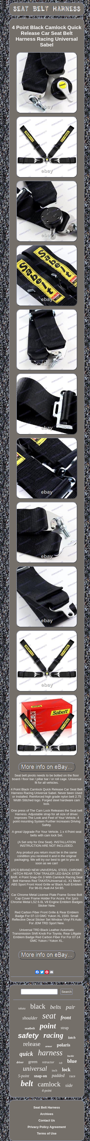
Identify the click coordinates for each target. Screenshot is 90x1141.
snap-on (40, 1076)
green (32, 1061)
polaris (63, 1044)
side (69, 1085)
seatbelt (30, 1028)
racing (53, 1035)
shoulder (29, 1018)
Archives (46, 1114)
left (60, 1062)
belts (55, 1007)
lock (66, 1069)
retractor (48, 1062)
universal (35, 1068)
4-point (46, 1090)
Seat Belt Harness (46, 1107)
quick (26, 1054)
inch (54, 1070)
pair (70, 1007)
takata (21, 1008)
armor (48, 1046)
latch (72, 1037)
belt (27, 1083)
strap (65, 1028)
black (37, 1006)
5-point (23, 1076)
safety (28, 1035)
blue (72, 1061)
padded (58, 1075)
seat (49, 1015)
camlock (49, 1084)
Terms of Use (46, 1133)
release (31, 1043)
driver (20, 1062)
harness (50, 1052)
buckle (70, 1056)
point (48, 1025)
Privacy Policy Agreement (47, 1127)
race (72, 1076)
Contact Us (46, 1120)
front (66, 1017)
